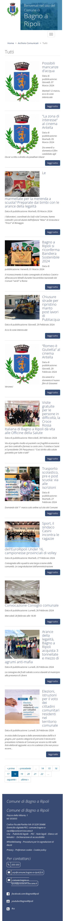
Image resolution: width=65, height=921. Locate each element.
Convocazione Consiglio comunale (32, 605)
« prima (11, 768)
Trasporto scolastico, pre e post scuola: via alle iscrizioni (50, 478)
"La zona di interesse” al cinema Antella (50, 122)
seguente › (12, 779)
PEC (32, 833)
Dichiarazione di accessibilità (30, 837)
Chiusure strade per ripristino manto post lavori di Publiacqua (51, 308)
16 (56, 768)
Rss (13, 908)
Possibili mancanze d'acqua (50, 67)
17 (8, 773)
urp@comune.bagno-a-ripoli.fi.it (27, 872)
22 (42, 773)
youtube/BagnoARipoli (22, 901)
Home (10, 43)
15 (49, 768)
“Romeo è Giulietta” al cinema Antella (51, 351)
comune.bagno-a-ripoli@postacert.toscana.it (24, 882)
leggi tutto (52, 106)
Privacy (10, 849)
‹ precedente (25, 768)
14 (42, 768)
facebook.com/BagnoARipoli (25, 893)
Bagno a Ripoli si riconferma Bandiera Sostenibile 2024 (51, 251)
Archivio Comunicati (28, 43)
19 (21, 773)
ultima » (25, 779)
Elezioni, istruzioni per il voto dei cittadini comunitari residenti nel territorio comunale (50, 708)
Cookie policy (40, 849)
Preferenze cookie (23, 849)
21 (35, 773)
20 (28, 773)
